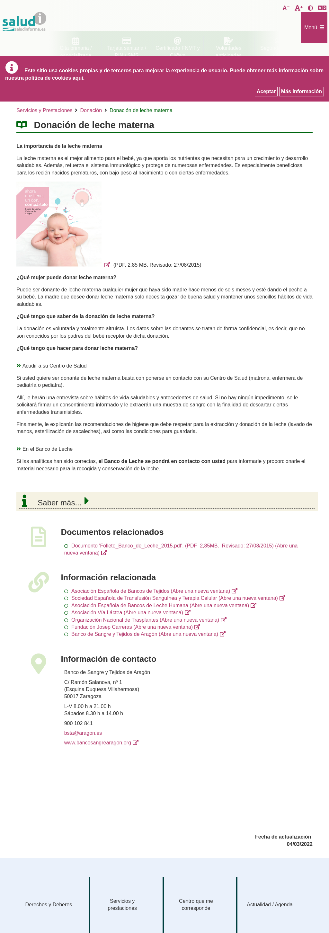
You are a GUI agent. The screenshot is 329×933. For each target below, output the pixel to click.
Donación (91, 110)
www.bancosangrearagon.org (97, 742)
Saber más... (59, 502)
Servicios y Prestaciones (44, 110)
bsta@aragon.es (83, 733)
